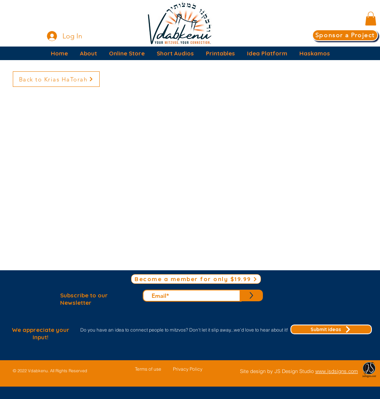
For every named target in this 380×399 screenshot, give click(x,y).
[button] (371, 19)
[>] (251, 295)
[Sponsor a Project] (345, 35)
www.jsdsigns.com (336, 371)
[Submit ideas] (331, 329)
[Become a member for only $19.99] (196, 279)
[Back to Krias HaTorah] (56, 79)
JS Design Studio (295, 371)
